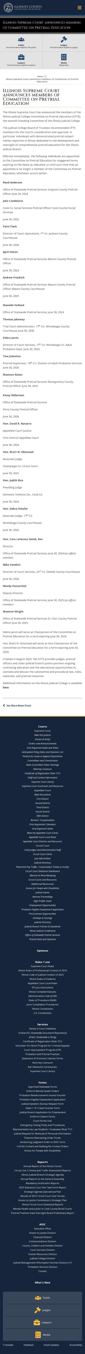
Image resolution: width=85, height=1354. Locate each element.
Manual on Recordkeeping (43, 875)
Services (42, 1024)
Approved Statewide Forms (42, 1086)
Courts (42, 726)
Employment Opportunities (42, 905)
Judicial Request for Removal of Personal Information (42, 1133)
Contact (42, 1271)
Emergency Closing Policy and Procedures (42, 1125)
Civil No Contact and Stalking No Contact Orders (42, 1146)
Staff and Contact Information (42, 777)
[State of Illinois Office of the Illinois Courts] (22, 7)
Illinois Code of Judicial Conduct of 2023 (43, 974)
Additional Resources (42, 884)
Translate (8, 1344)
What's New (42, 1282)
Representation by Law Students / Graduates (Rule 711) (42, 1129)
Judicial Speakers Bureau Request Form (42, 1103)
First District (43, 798)
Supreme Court (42, 730)
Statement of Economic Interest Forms (42, 1058)
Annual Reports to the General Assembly (42, 1179)
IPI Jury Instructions (42, 987)
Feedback (29, 1344)
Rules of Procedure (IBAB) (42, 1000)
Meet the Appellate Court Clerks (42, 832)
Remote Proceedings (42, 896)
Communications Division (42, 1241)
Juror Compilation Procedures (42, 1004)
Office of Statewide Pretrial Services (42, 935)
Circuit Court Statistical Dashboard (42, 871)
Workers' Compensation (42, 820)
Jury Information (42, 858)
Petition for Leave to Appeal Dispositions (42, 756)
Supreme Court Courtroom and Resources (42, 786)
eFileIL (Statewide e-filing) (42, 1037)
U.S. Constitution (43, 1013)
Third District (42, 807)
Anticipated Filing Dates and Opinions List (42, 752)
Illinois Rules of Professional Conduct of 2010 (42, 970)
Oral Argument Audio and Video (42, 747)
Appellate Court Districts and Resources (42, 841)
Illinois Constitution (42, 1008)
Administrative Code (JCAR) (42, 996)
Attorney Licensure (42, 769)
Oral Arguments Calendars (42, 824)
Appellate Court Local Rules (42, 837)
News (40, 76)
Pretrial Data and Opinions (42, 939)
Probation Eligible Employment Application (42, 909)
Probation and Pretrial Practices (42, 1054)
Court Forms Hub (42, 1120)
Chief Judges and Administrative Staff (42, 849)
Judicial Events (42, 892)
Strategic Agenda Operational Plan (42, 1191)
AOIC (42, 1224)
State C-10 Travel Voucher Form (42, 1108)
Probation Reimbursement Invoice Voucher (42, 1095)
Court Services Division (42, 1249)
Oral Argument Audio (42, 828)
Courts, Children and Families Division (42, 1245)
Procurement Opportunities (42, 913)
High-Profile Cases (42, 901)
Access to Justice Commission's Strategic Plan (42, 1200)
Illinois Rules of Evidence (42, 979)
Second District (42, 803)
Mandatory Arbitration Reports (42, 1183)
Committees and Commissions (42, 760)
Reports (42, 1162)
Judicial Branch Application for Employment (42, 1112)
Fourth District (42, 811)
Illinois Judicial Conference (43, 930)
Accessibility (75, 1344)
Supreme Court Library (42, 781)
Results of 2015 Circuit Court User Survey (42, 1196)
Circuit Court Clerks (42, 854)
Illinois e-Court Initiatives (42, 1028)
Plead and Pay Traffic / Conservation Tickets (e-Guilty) (42, 866)
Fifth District (42, 815)
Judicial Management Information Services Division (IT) (42, 1262)
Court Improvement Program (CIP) (42, 1049)
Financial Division (42, 1237)
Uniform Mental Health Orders (42, 1091)
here (6, 687)
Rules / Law (42, 962)
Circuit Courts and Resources (42, 879)
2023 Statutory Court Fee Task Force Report (42, 1187)
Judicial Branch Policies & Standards (42, 926)
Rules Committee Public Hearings (42, 764)
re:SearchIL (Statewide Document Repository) (42, 1032)
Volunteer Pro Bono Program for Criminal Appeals (42, 1045)
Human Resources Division (42, 1254)
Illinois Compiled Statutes (42, 991)
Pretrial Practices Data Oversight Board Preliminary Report (42, 1213)
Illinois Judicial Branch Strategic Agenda (42, 1174)
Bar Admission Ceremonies (42, 1066)
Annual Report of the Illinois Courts (42, 1166)
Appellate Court (42, 790)
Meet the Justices (42, 735)
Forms (42, 1082)
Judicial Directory (42, 862)
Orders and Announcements (43, 743)
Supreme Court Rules (42, 966)
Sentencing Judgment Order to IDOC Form (42, 1142)
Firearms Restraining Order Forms (42, 1137)
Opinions (42, 950)
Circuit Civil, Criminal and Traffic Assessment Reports (42, 1170)
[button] (79, 7)
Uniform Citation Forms (42, 1116)
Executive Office (42, 1228)
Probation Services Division (42, 1266)
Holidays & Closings (42, 918)
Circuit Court (42, 845)
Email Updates (51, 1344)
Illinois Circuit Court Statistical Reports (42, 1204)
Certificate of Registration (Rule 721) (42, 773)
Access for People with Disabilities (42, 888)
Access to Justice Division (42, 1232)
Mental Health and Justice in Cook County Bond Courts (42, 1208)
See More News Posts (18, 705)
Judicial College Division (42, 1258)
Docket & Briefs (42, 739)
